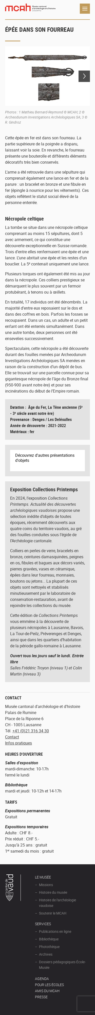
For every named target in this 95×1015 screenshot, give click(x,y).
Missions (46, 884)
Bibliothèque (49, 939)
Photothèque (49, 946)
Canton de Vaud (13, 888)
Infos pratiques (18, 743)
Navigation (85, 9)
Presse (41, 996)
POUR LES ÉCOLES (49, 984)
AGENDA (42, 978)
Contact (12, 737)
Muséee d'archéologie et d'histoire (30, 9)
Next (84, 76)
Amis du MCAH (47, 990)
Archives (45, 954)
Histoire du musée (53, 892)
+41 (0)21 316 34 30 (30, 731)
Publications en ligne (55, 931)
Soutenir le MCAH (52, 913)
